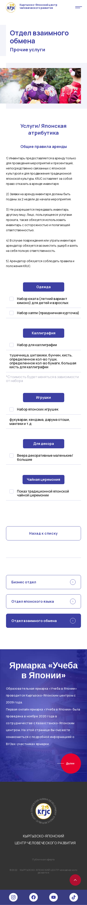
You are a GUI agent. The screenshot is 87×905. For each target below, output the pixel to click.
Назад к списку (43, 533)
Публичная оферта (43, 859)
